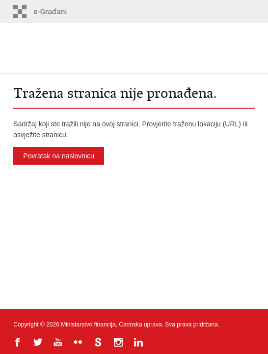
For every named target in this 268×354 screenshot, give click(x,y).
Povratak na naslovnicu (58, 156)
